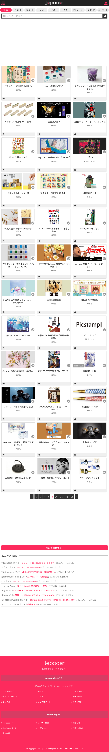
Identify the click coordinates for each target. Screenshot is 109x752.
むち (3, 581)
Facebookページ (9, 728)
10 (56, 496)
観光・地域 (77, 696)
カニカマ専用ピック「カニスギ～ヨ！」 (90, 265)
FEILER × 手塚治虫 (89, 299)
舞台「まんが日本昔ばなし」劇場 (32, 585)
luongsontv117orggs (11, 599)
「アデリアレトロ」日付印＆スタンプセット (54, 265)
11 (61, 496)
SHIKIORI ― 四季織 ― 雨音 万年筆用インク (18, 443)
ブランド (91, 10)
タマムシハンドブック (90, 228)
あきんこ (5, 567)
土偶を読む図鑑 (54, 299)
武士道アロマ (54, 121)
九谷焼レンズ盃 (90, 442)
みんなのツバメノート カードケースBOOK (54, 408)
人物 (42, 10)
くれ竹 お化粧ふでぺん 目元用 (54, 477)
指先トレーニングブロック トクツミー (54, 443)
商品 (65, 10)
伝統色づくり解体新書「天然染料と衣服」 (54, 337)
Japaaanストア (9, 722)
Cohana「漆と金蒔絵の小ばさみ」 (18, 370)
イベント (18, 10)
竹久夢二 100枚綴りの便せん (18, 85)
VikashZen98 (7, 562)
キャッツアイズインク (89, 477)
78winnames (7, 571)
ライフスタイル (44, 702)
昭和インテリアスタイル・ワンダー (54, 370)
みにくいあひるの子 (10, 604)
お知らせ (76, 722)
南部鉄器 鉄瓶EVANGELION (18, 477)
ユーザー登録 (43, 722)
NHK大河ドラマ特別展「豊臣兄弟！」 (38, 571)
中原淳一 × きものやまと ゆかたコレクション (33, 590)
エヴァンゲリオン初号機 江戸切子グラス (90, 87)
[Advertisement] (54, 43)
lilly (3, 590)
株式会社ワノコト (76, 748)
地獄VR (89, 157)
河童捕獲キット (90, 192)
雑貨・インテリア (10, 696)
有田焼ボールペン (90, 406)
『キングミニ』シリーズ (18, 192)
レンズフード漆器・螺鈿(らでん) (18, 406)
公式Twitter (42, 728)
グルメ (40, 696)
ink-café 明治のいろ (54, 85)
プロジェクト (78, 10)
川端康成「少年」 (90, 370)
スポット (29, 10)
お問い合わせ (78, 728)
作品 (53, 10)
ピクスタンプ (90, 335)
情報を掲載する (54, 547)
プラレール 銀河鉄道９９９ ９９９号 (38, 562)
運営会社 (6, 733)
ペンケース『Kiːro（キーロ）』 (18, 121)
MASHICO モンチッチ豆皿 (29, 567)
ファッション (78, 691)
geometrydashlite (10, 576)
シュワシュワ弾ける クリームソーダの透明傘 (18, 301)
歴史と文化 (77, 702)
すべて (6, 10)
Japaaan (54, 3)
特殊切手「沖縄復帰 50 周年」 (53, 192)
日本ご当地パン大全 (18, 157)
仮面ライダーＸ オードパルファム (89, 121)
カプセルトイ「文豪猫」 (37, 576)
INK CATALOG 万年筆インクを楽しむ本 (53, 230)
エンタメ (6, 702)
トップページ (8, 691)
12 (66, 496)
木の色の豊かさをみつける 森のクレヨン (18, 230)
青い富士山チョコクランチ (18, 335)
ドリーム (5, 585)
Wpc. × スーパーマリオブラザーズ (54, 157)
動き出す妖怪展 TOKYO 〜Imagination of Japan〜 (53, 599)
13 (72, 496)
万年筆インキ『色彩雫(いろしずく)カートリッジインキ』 (18, 265)
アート (40, 691)
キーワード (103, 10)
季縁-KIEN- (32, 604)
